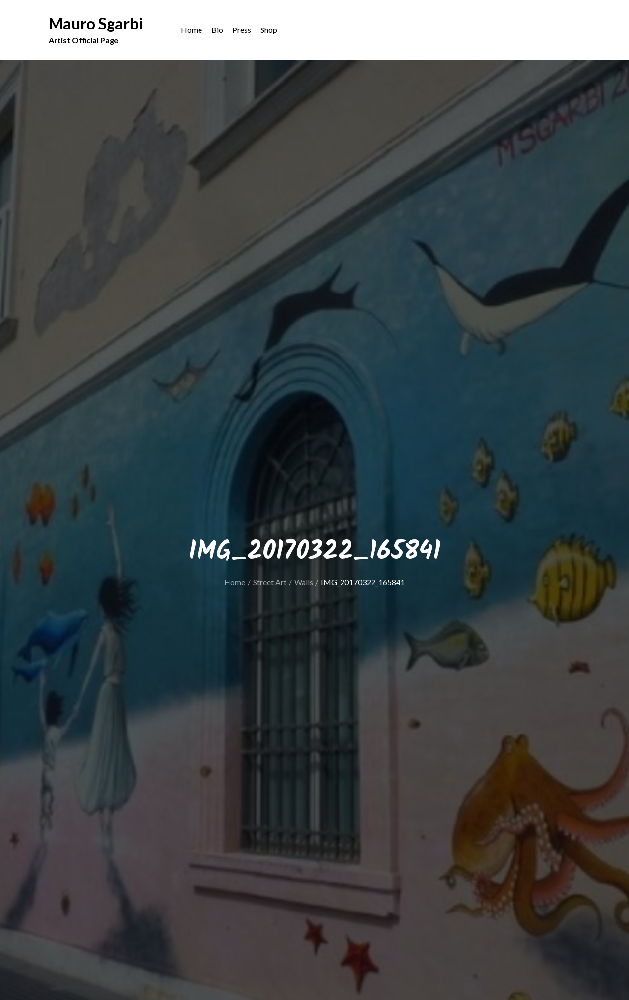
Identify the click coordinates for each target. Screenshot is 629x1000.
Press (241, 29)
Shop (268, 29)
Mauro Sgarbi (96, 23)
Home (191, 29)
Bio (217, 29)
